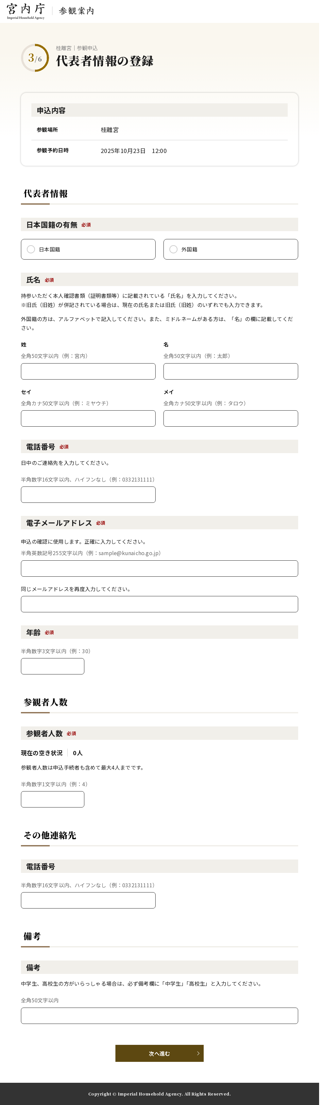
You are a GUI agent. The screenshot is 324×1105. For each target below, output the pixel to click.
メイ (168, 392)
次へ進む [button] (159, 1053)
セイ (26, 392)
